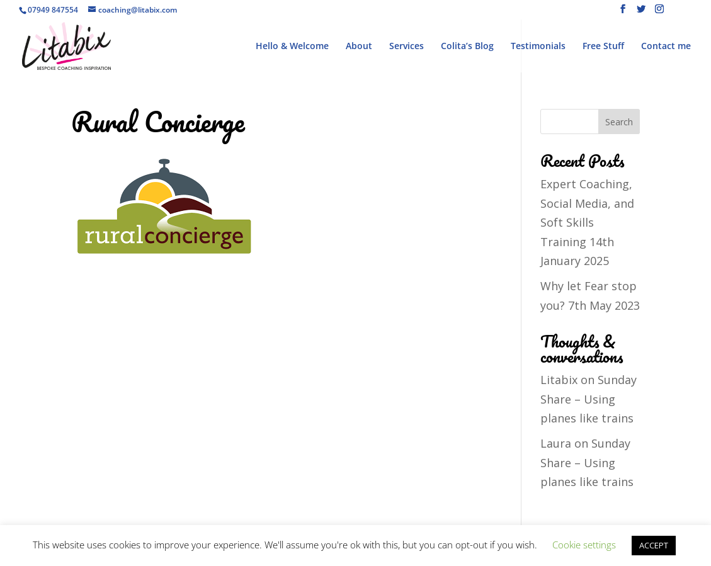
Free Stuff (603, 47)
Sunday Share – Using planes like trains (588, 399)
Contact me (666, 47)
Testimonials (538, 47)
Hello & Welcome (292, 47)
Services (406, 47)
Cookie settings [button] (584, 544)
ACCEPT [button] (653, 545)
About (359, 47)
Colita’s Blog (467, 47)
